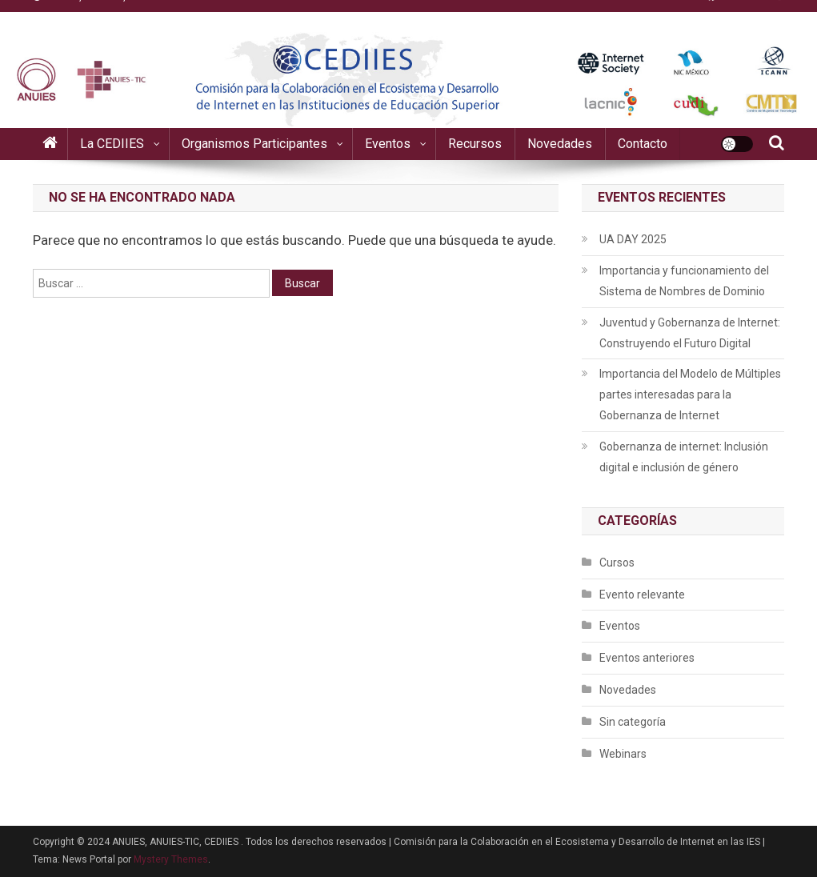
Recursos (475, 143)
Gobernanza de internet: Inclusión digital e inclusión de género (683, 457)
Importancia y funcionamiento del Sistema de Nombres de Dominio (684, 281)
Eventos (388, 143)
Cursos (617, 562)
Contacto (642, 143)
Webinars (623, 753)
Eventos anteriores (647, 657)
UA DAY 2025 (633, 239)
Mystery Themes (171, 859)
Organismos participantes (254, 143)
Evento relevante (642, 594)
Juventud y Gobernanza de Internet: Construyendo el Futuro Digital (689, 333)
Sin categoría (632, 721)
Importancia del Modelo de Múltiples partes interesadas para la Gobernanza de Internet (690, 394)
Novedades (559, 143)
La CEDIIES (112, 143)
